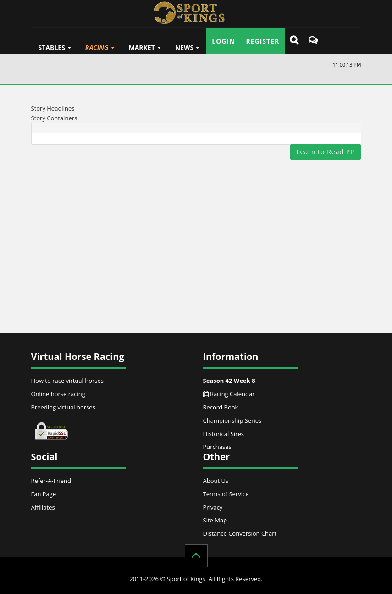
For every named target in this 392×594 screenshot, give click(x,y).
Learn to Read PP (325, 151)
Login (223, 41)
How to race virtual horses (67, 380)
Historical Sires (223, 434)
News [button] (184, 47)
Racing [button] (97, 47)
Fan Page (43, 494)
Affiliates (43, 507)
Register (263, 41)
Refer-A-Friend (51, 480)
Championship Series (232, 420)
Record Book (220, 407)
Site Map (215, 520)
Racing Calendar (229, 394)
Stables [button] (52, 47)
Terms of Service (226, 494)
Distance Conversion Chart (240, 533)
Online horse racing (58, 394)
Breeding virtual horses (63, 407)
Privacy (213, 507)
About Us (216, 480)
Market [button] (141, 47)
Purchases (217, 447)
